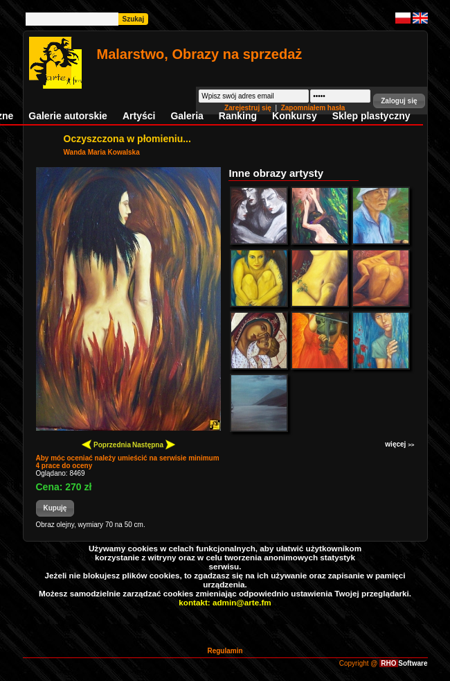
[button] (398, 101)
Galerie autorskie (67, 115)
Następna (153, 444)
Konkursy (294, 115)
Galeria (186, 115)
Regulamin (224, 651)
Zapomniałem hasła (313, 108)
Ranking (238, 115)
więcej (399, 444)
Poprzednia (106, 444)
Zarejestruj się (248, 108)
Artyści (139, 115)
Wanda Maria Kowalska (102, 152)
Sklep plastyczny (371, 115)
